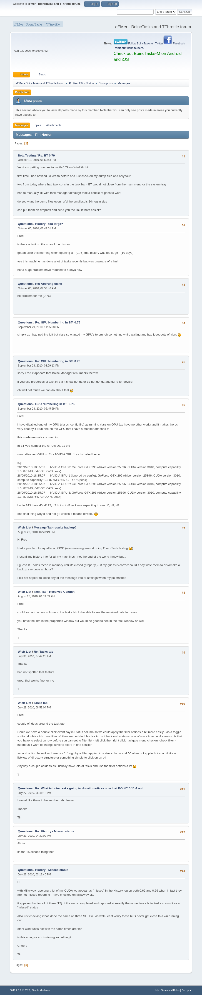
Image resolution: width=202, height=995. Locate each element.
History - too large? (49, 224)
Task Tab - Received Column (54, 591)
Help (156, 990)
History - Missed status (51, 870)
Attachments (53, 125)
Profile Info (22, 92)
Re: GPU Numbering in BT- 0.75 (57, 322)
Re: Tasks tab (43, 651)
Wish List (24, 527)
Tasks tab (41, 703)
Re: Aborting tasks (48, 283)
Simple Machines (41, 990)
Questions (25, 224)
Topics (37, 125)
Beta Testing (27, 155)
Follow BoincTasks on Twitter (145, 43)
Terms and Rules (170, 990)
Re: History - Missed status (54, 831)
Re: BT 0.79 (46, 155)
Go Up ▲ (187, 990)
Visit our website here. (129, 48)
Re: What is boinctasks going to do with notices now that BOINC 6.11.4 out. (89, 788)
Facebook (179, 43)
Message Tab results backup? (55, 527)
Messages (21, 125)
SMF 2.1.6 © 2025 (20, 990)
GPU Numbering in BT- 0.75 (55, 404)
